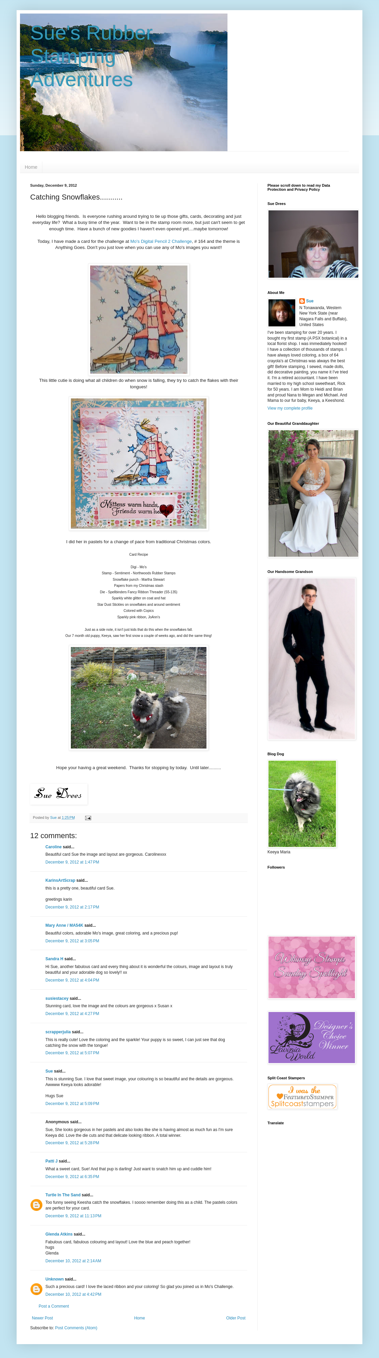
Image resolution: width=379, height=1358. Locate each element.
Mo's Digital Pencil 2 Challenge (161, 241)
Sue (49, 1071)
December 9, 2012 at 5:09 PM (72, 1103)
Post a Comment (54, 1306)
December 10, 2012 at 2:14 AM (73, 1261)
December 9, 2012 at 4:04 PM (72, 980)
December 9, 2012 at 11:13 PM (73, 1216)
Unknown (54, 1279)
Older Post (235, 1318)
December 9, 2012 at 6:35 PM (72, 1176)
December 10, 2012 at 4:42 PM (73, 1294)
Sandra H (54, 959)
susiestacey (56, 998)
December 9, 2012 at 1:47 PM (72, 862)
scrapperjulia (58, 1032)
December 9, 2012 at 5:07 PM (72, 1053)
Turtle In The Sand (63, 1195)
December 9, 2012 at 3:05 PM (72, 941)
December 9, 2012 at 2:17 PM (72, 907)
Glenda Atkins (59, 1234)
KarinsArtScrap (60, 880)
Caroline (53, 847)
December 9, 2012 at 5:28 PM (72, 1143)
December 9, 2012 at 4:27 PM (72, 1013)
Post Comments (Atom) (76, 1328)
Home (31, 167)
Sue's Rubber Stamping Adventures (91, 56)
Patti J (51, 1161)
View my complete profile (290, 408)
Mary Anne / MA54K (64, 925)
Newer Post (42, 1318)
